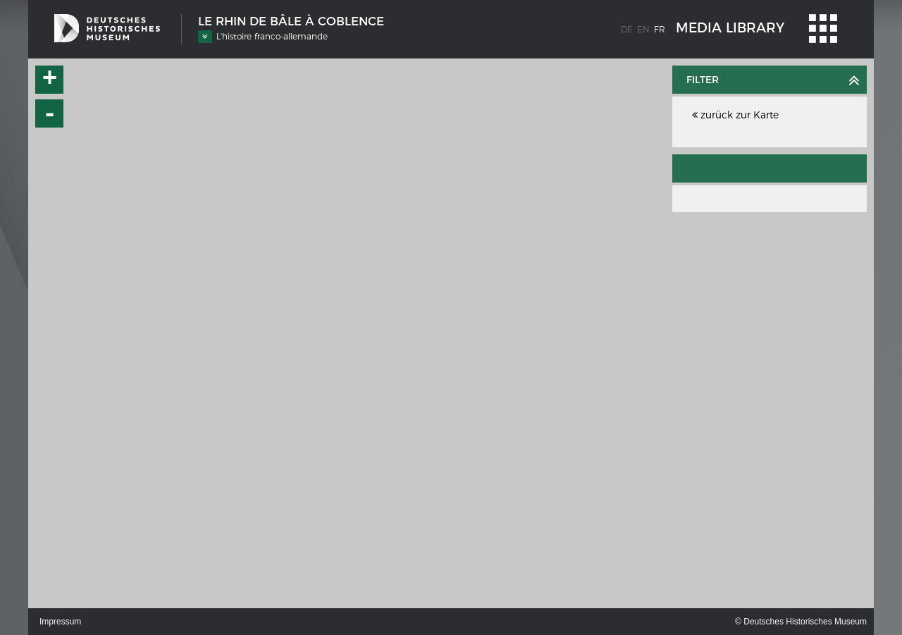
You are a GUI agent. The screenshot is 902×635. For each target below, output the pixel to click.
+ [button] (50, 80)
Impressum (60, 622)
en (643, 29)
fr (659, 29)
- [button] (50, 113)
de (627, 29)
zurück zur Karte (735, 115)
